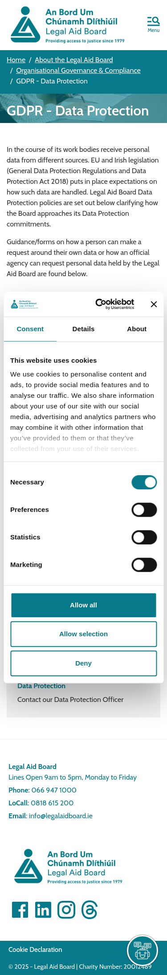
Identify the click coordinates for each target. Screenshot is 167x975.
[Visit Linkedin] (43, 909)
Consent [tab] (30, 329)
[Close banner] (154, 304)
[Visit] (66, 909)
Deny (83, 663)
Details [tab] (84, 329)
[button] (154, 25)
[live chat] (142, 950)
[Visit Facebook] (20, 909)
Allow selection (83, 634)
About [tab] (137, 329)
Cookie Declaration (35, 950)
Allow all (83, 605)
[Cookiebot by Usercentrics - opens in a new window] (99, 304)
